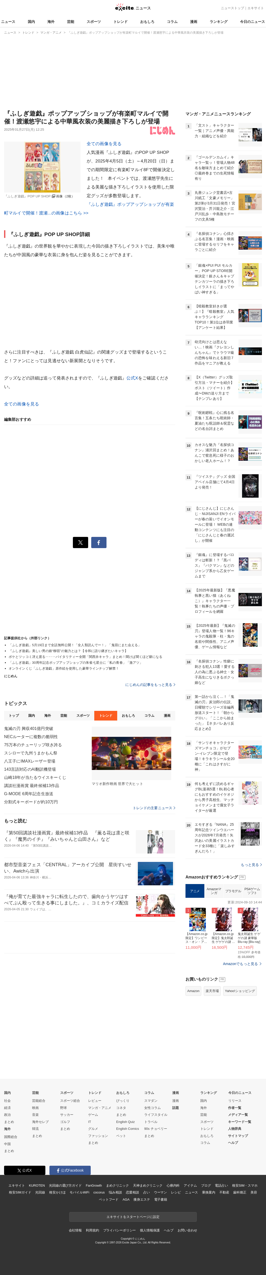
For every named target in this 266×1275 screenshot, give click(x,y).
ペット (121, 1136)
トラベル (150, 1122)
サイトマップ (238, 1136)
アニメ (195, 891)
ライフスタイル (155, 1115)
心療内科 (173, 1185)
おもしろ (147, 22)
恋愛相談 (132, 1192)
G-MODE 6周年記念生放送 (28, 794)
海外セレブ (40, 1122)
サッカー (66, 1115)
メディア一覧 (238, 1115)
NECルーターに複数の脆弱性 (31, 737)
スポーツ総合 (70, 1101)
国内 (31, 22)
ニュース (8, 22)
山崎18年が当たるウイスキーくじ (35, 777)
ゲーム (93, 1115)
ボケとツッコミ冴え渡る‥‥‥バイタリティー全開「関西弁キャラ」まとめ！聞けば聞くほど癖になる (86, 657)
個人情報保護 (149, 1230)
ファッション (98, 1136)
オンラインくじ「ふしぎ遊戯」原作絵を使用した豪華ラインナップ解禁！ (64, 668)
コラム (172, 22)
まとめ (9, 1122)
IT (89, 1122)
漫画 (193, 22)
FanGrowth (94, 1185)
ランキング (219, 22)
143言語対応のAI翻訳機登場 (30, 769)
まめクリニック (117, 1185)
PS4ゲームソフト (252, 891)
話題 (175, 1108)
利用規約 (92, 1230)
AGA (126, 1199)
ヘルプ (233, 1143)
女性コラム (152, 1108)
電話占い (221, 1185)
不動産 (224, 1192)
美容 (253, 1192)
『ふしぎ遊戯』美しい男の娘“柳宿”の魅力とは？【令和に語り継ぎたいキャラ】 (68, 651)
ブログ (206, 1185)
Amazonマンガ (214, 891)
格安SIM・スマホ (245, 1185)
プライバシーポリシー (119, 1230)
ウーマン (160, 1192)
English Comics (127, 1129)
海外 (51, 22)
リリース (235, 1101)
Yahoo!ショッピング (240, 991)
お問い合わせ (187, 1230)
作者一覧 (234, 1108)
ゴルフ (65, 1122)
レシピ (176, 1192)
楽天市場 (212, 991)
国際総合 (10, 1137)
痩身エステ (142, 1199)
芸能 (70, 22)
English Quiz (125, 1122)
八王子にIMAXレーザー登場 (29, 761)
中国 (7, 1144)
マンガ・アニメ (99, 1108)
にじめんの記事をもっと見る (150, 685)
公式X (132, 378)
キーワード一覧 (239, 1122)
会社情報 (75, 1230)
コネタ (121, 1108)
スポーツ (94, 22)
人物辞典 (234, 1129)
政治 (7, 1115)
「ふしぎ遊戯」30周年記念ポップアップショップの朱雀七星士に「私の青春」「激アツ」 (76, 662)
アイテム (190, 1185)
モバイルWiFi (79, 1192)
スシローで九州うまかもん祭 (31, 753)
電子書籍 (160, 1199)
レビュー (94, 1101)
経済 (7, 1108)
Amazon (193, 991)
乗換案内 (208, 1192)
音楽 (35, 1115)
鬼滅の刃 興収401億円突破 (28, 728)
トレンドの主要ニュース (154, 808)
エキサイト (255, 8)
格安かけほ (57, 1192)
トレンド (120, 22)
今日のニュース (252, 22)
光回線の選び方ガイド (65, 1185)
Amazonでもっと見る (240, 964)
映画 (35, 1108)
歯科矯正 (239, 1192)
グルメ (93, 1129)
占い (146, 1192)
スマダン (150, 1101)
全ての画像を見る (104, 143)
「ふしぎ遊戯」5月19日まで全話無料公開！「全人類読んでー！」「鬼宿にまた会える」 (75, 645)
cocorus (99, 1192)
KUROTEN (37, 1185)
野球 (63, 1108)
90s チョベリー (155, 1129)
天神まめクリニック (148, 1185)
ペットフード (108, 1199)
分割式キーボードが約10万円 (31, 802)
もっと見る (251, 865)
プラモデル (233, 891)
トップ (14, 715)
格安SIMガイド (20, 1192)
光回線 (40, 1192)
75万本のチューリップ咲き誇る (33, 745)
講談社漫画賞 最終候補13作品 (31, 785)
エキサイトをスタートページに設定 (133, 1217)
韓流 (35, 1129)
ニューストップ (232, 8)
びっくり (122, 1101)
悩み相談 (115, 1192)
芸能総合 (38, 1101)
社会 (7, 1101)
